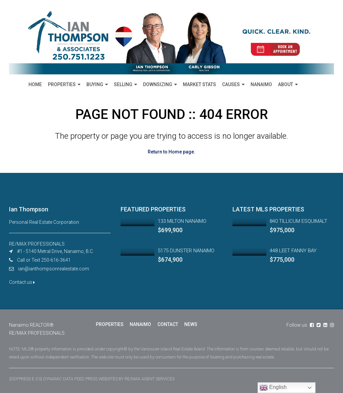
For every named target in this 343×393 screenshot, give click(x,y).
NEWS (190, 324)
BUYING (94, 84)
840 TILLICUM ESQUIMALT (298, 221)
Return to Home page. (171, 151)
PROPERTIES (62, 84)
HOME (35, 84)
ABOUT (285, 84)
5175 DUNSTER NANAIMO (186, 251)
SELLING (123, 84)
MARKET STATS (199, 84)
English (273, 388)
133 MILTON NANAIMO (182, 221)
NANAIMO (261, 84)
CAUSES (231, 84)
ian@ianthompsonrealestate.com (53, 268)
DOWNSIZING (157, 84)
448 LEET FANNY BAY (293, 251)
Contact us (22, 282)
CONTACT (167, 324)
